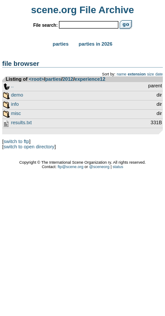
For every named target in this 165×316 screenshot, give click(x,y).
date (159, 74)
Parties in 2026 (95, 44)
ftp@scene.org (71, 167)
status (118, 167)
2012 (67, 79)
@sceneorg (99, 167)
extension (137, 74)
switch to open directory (29, 146)
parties (53, 79)
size (150, 74)
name (121, 74)
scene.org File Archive (82, 9)
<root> (36, 79)
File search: (45, 25)
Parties (61, 44)
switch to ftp (16, 141)
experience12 (90, 79)
